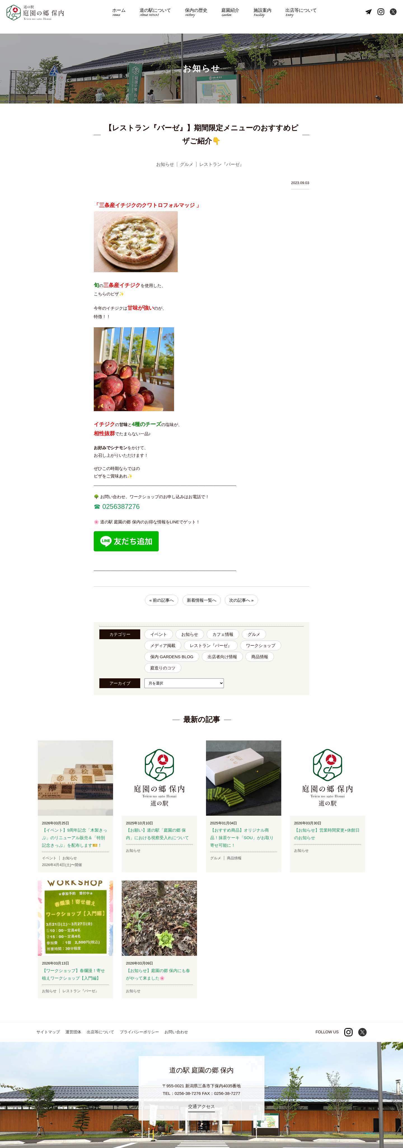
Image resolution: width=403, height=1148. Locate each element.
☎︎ (97, 506)
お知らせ (189, 634)
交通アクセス (201, 1106)
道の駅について (160, 17)
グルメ (254, 634)
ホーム (127, 17)
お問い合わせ (176, 1032)
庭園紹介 (229, 17)
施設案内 (257, 17)
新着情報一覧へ (201, 600)
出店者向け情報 (222, 656)
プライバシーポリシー (139, 1032)
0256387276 (120, 506)
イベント (158, 634)
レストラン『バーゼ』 (211, 645)
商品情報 (259, 656)
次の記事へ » (241, 600)
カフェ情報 (222, 634)
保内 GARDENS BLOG (171, 656)
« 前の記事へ (161, 600)
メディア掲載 (162, 645)
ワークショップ (260, 645)
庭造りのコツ (162, 667)
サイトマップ (48, 1032)
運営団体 (73, 1032)
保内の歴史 (198, 17)
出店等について (292, 17)
